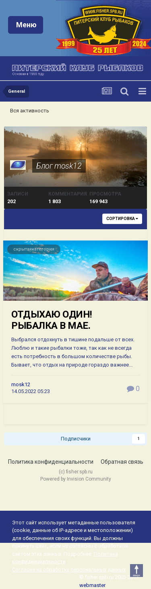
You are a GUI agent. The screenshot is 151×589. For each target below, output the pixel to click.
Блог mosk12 (59, 166)
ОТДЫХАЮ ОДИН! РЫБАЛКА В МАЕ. (51, 320)
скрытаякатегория (33, 249)
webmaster (92, 585)
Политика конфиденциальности (50, 462)
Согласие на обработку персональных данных (69, 570)
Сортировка (122, 218)
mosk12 (20, 384)
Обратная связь (122, 462)
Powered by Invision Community (75, 479)
